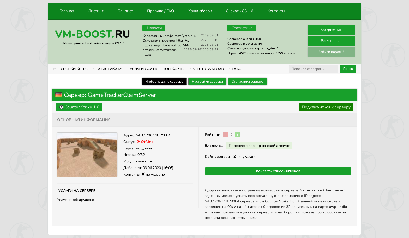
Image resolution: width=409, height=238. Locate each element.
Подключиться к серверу (326, 107)
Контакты (276, 11)
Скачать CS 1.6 (239, 11)
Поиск (348, 69)
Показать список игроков (278, 171)
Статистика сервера (248, 81)
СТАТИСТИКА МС (108, 69)
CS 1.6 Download (207, 69)
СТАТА (235, 69)
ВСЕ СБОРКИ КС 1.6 (70, 69)
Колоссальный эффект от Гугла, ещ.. (170, 36)
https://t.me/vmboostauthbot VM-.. (166, 45)
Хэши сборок (200, 11)
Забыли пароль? (331, 52)
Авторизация (331, 29)
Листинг (96, 11)
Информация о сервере (164, 81)
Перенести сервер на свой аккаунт (259, 145)
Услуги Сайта (143, 69)
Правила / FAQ (160, 11)
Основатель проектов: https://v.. (166, 40)
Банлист (125, 11)
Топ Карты (173, 69)
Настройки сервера (207, 81)
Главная (66, 11)
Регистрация (331, 40)
